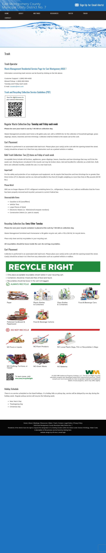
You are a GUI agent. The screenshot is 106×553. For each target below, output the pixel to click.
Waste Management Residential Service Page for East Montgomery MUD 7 (35, 68)
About (21, 13)
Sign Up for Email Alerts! (89, 5)
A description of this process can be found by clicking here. (53, 430)
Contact (8, 18)
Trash (85, 13)
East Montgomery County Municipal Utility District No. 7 (24, 5)
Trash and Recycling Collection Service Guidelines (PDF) (27, 92)
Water (70, 13)
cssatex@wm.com (17, 86)
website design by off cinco (49, 432)
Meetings (36, 13)
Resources (54, 13)
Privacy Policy (77, 423)
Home (7, 13)
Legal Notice (68, 423)
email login (62, 432)
